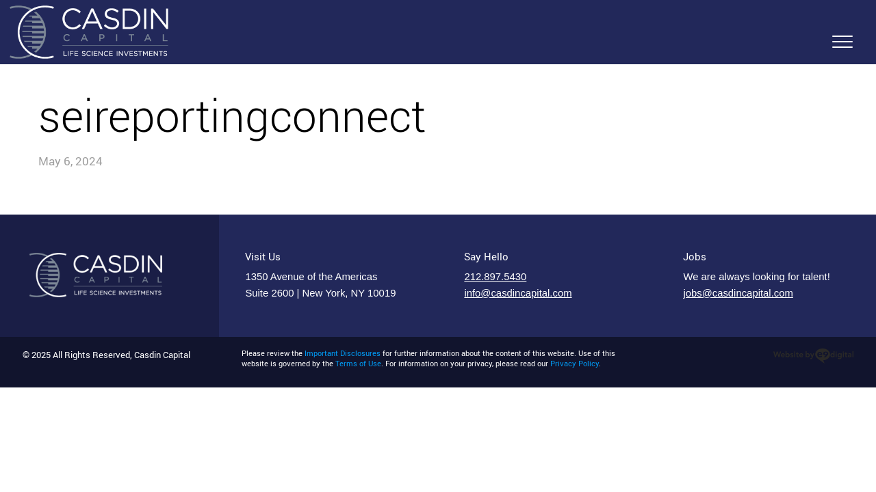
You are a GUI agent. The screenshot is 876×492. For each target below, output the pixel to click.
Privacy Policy (574, 363)
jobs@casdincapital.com (738, 293)
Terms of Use (358, 363)
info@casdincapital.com (517, 293)
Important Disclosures (343, 353)
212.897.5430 (495, 276)
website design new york (813, 356)
